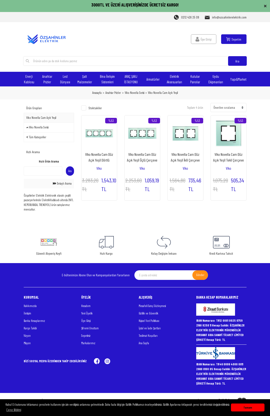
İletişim (27, 313)
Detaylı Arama (62, 183)
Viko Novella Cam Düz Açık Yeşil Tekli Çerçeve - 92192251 (228, 157)
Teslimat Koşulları (148, 336)
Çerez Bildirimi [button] (13, 410)
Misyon (27, 343)
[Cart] (234, 39)
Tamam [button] (247, 407)
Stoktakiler (95, 108)
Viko (99, 168)
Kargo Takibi (30, 328)
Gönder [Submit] (200, 275)
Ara (237, 61)
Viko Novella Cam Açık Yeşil (163, 93)
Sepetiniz (86, 336)
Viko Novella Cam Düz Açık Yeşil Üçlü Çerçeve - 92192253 (142, 157)
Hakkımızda (30, 306)
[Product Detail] (111, 120)
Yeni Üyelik (87, 313)
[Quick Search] (43, 170)
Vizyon (27, 336)
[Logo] (49, 39)
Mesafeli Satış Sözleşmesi (152, 306)
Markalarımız (88, 343)
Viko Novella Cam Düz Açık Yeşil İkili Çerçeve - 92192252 (185, 157)
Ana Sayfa (144, 343)
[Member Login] (203, 39)
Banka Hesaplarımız (34, 321)
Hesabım (86, 306)
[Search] (135, 61)
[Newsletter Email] (171, 275)
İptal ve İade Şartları (150, 328)
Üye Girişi (86, 321)
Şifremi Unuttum (90, 328)
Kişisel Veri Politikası (149, 321)
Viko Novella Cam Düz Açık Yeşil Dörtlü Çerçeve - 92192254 (99, 157)
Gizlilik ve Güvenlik (148, 313)
